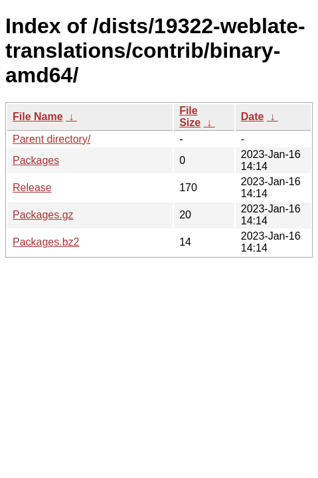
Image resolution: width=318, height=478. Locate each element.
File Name (38, 116)
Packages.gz (43, 214)
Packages (36, 160)
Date (252, 116)
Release (32, 187)
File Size (189, 116)
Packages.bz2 (46, 242)
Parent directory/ (51, 139)
